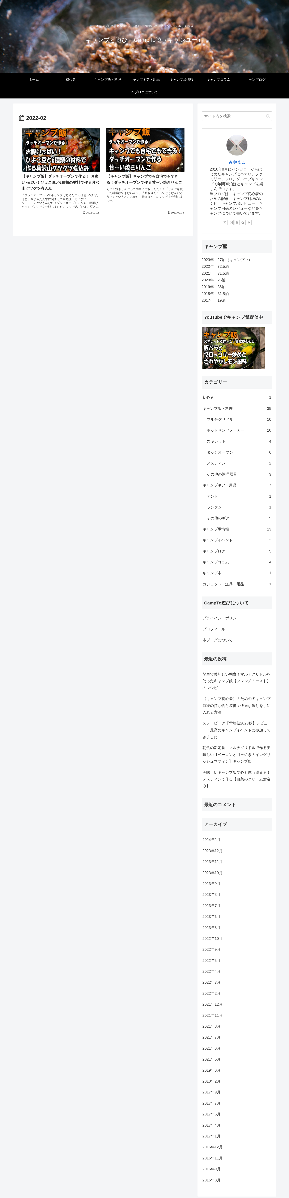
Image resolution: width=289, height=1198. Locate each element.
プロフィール (214, 629)
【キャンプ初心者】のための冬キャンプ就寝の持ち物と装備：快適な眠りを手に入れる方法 (237, 705)
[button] (268, 116)
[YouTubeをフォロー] (237, 222)
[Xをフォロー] (225, 222)
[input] (237, 116)
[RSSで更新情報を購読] (249, 222)
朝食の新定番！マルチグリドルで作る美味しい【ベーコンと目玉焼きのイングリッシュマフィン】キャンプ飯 (237, 754)
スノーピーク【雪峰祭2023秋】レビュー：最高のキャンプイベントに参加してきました (237, 730)
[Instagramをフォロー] (231, 222)
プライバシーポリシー (221, 618)
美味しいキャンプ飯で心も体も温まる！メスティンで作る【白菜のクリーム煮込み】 (237, 779)
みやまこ (237, 162)
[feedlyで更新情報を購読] (243, 222)
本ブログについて (218, 640)
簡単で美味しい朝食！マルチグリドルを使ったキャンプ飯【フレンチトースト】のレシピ (237, 681)
